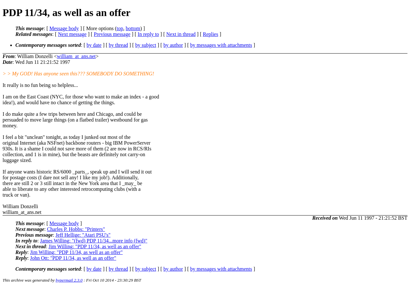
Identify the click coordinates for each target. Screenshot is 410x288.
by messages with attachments (221, 45)
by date (94, 45)
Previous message (112, 34)
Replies (210, 34)
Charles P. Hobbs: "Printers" (76, 229)
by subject (145, 45)
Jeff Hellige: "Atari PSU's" (83, 235)
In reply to (148, 34)
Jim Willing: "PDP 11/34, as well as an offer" (95, 246)
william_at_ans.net (76, 56)
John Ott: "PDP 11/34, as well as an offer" (73, 258)
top (120, 28)
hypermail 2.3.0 (69, 280)
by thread (118, 45)
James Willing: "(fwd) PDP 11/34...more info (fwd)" (93, 240)
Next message (72, 34)
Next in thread (181, 34)
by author (173, 45)
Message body (64, 28)
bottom (133, 28)
